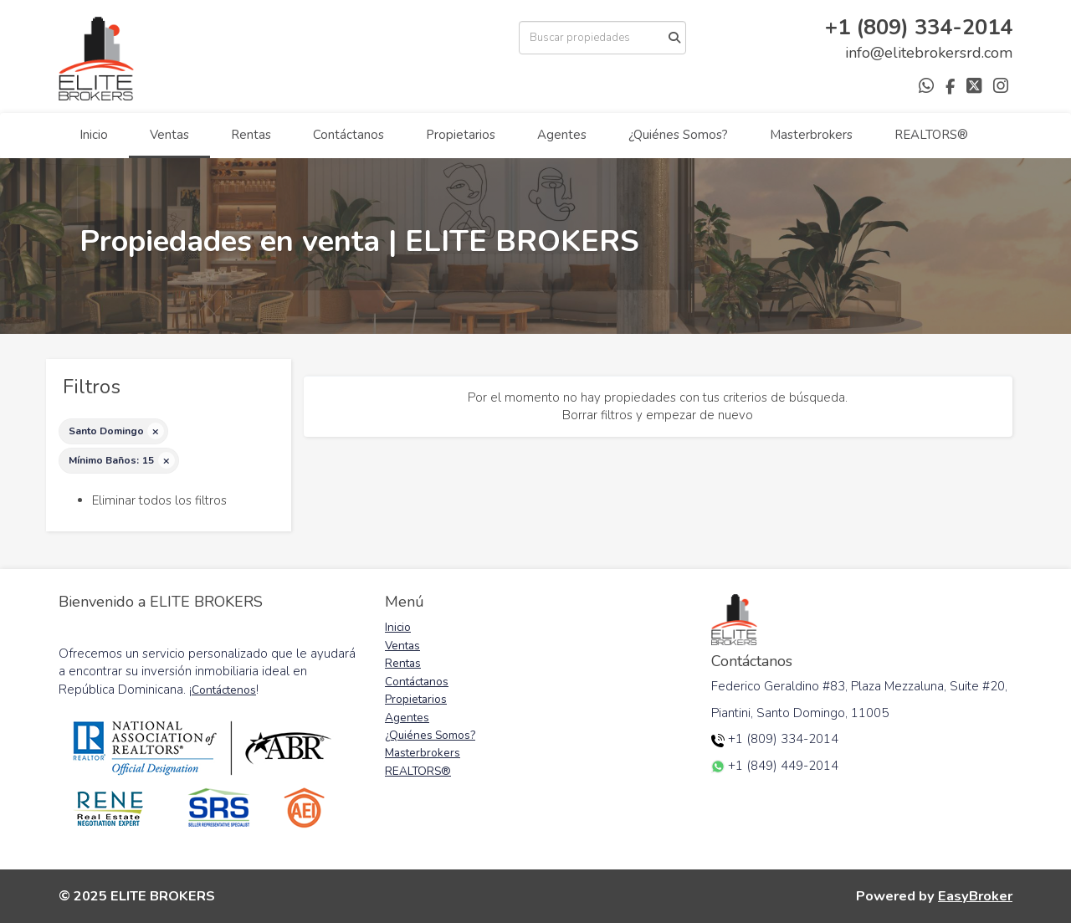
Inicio (93, 134)
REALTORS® (931, 134)
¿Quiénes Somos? (678, 134)
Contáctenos (224, 690)
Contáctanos (348, 134)
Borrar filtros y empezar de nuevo (657, 415)
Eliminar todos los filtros (159, 500)
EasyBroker (975, 895)
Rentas (251, 134)
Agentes (562, 134)
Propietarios (460, 134)
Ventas (169, 134)
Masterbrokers (811, 134)
